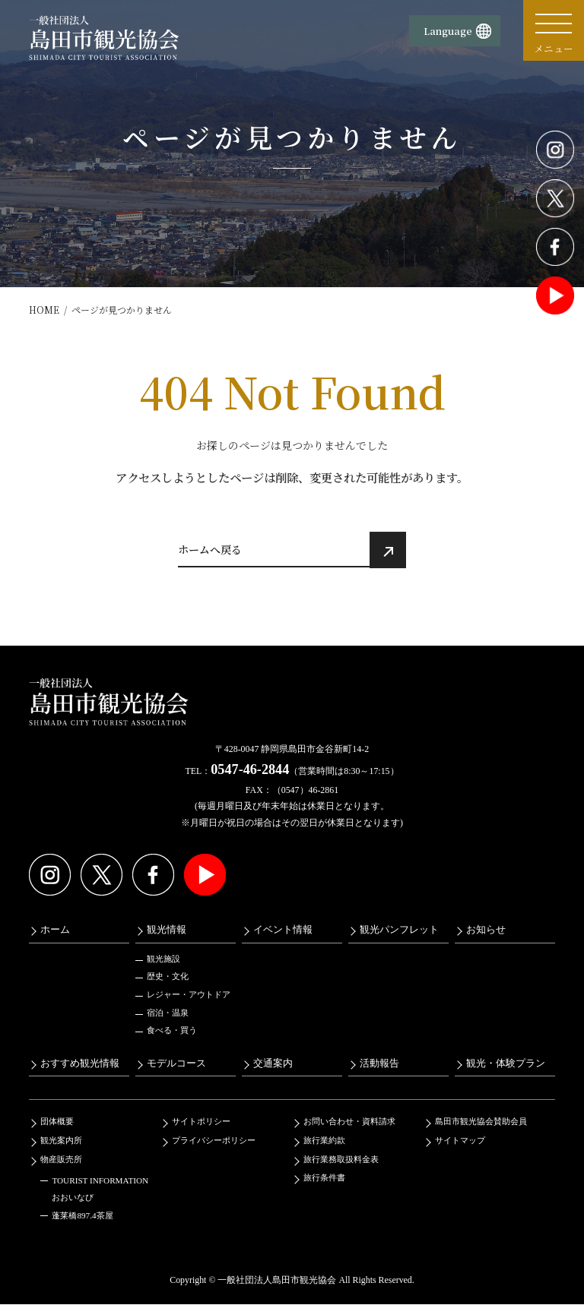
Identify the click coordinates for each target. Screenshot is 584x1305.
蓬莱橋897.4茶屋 (82, 1216)
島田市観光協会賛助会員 (481, 1121)
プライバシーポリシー (214, 1140)
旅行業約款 (324, 1140)
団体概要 (57, 1121)
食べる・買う (172, 1030)
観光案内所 (61, 1140)
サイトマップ (460, 1140)
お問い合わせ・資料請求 (349, 1121)
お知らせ (486, 929)
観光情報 (166, 929)
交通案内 (273, 1063)
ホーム (55, 929)
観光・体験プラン (505, 1063)
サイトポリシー (201, 1121)
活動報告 (379, 1063)
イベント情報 (283, 929)
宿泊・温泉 (168, 1012)
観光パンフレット (399, 929)
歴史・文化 (168, 976)
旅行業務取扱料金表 (341, 1159)
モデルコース (176, 1063)
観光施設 (163, 958)
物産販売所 (61, 1159)
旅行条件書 (324, 1177)
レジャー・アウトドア (188, 994)
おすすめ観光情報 (79, 1063)
